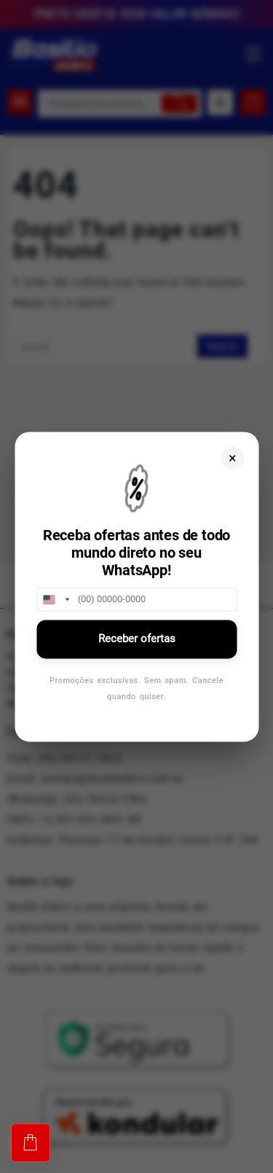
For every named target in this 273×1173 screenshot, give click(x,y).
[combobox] (55, 599)
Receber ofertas (136, 638)
